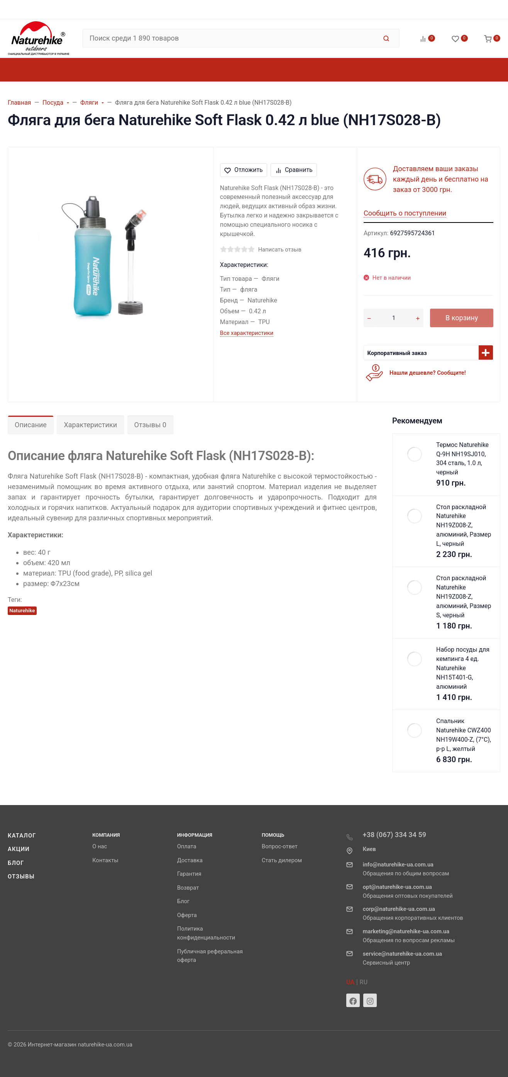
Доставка (190, 860)
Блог (16, 863)
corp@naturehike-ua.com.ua (399, 908)
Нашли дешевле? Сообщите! (427, 372)
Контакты (105, 860)
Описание (31, 425)
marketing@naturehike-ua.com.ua (406, 931)
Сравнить (294, 169)
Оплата (186, 846)
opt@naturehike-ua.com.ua (397, 886)
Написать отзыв (279, 249)
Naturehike (22, 610)
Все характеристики (246, 333)
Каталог (22, 835)
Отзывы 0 (150, 425)
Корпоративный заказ (397, 353)
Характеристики (90, 425)
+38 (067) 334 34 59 (394, 835)
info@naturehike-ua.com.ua (398, 864)
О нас (99, 846)
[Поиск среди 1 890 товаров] (230, 38)
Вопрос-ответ (280, 846)
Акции (19, 849)
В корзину (461, 318)
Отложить (243, 169)
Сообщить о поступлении (405, 213)
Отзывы (21, 876)
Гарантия (189, 873)
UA (350, 982)
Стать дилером (282, 860)
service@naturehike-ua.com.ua (402, 953)
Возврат (188, 887)
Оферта (187, 915)
